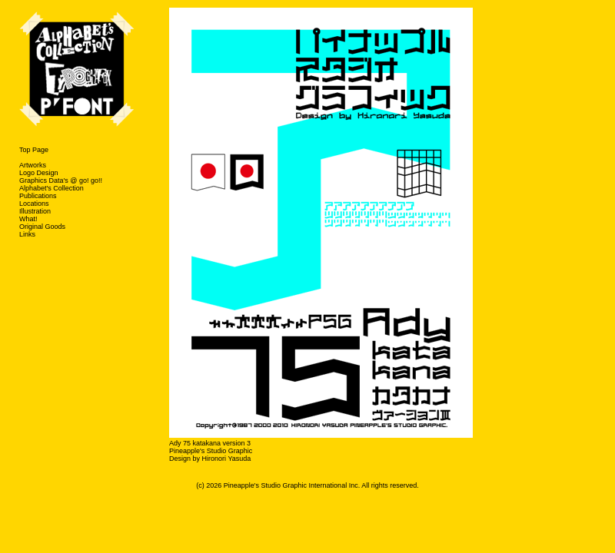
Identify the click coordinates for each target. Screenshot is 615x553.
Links (27, 234)
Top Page (33, 150)
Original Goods (42, 226)
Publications (38, 196)
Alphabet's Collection (51, 188)
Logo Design (38, 173)
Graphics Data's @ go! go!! (60, 180)
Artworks (32, 165)
